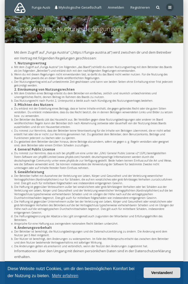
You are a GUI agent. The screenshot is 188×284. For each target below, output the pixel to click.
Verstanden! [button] (162, 273)
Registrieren (140, 7)
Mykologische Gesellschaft (78, 7)
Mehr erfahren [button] (65, 275)
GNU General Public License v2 (119, 153)
